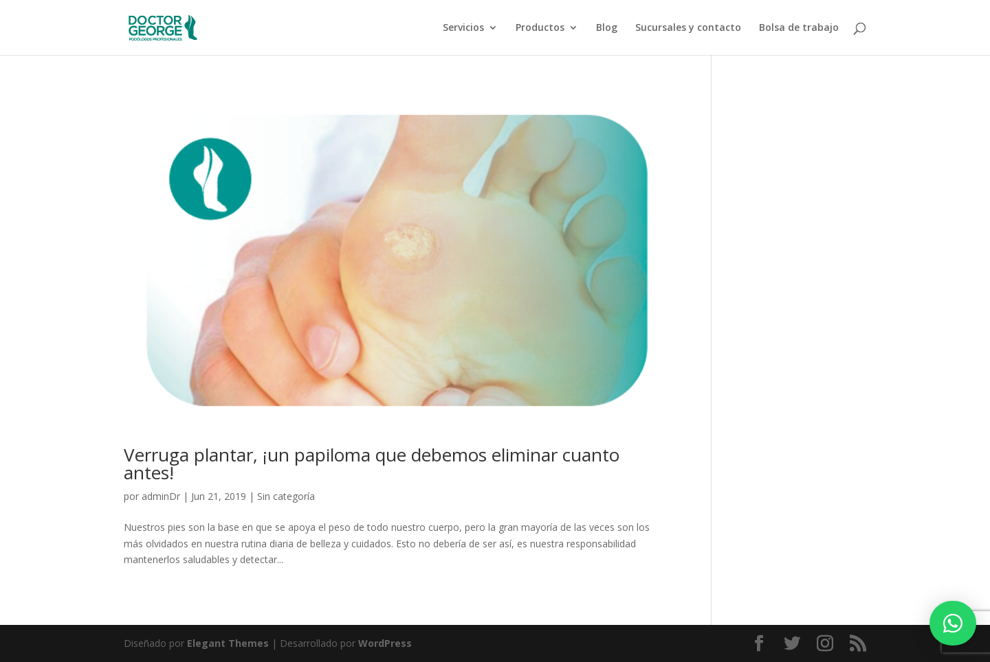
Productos (540, 28)
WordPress (385, 643)
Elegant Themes (228, 643)
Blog (606, 28)
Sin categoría (286, 496)
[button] (953, 623)
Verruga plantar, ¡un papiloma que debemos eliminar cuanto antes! (371, 463)
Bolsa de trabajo (799, 28)
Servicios (463, 28)
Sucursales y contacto (688, 28)
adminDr (161, 496)
